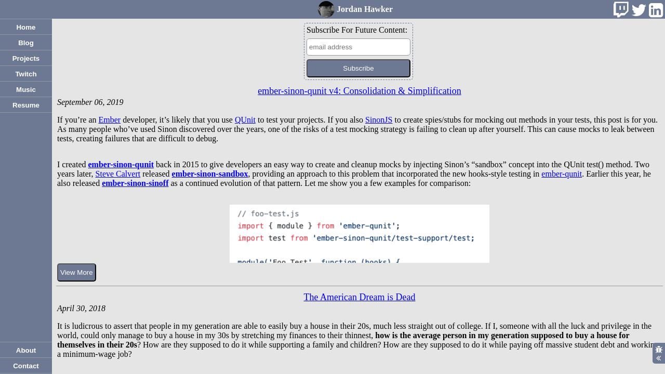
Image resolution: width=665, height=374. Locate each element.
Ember (110, 119)
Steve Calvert (118, 173)
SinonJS (378, 119)
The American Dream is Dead (360, 297)
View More (76, 272)
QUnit (245, 119)
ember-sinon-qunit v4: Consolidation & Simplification (359, 91)
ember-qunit (561, 173)
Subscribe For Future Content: (357, 29)
